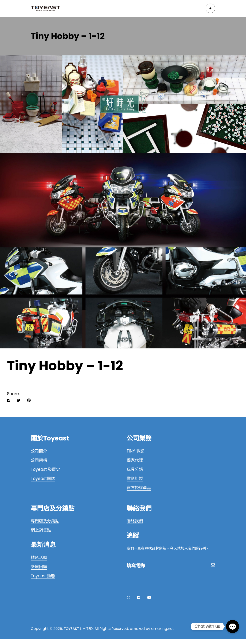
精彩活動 (39, 557)
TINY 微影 (135, 451)
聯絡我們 (135, 521)
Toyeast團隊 (43, 478)
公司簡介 (39, 451)
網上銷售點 (41, 530)
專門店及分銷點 (45, 521)
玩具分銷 (135, 469)
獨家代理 (135, 460)
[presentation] (163, 581)
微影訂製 (135, 478)
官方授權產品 (139, 488)
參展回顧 (39, 567)
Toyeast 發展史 (45, 469)
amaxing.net (162, 628)
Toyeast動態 (43, 576)
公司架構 (39, 460)
